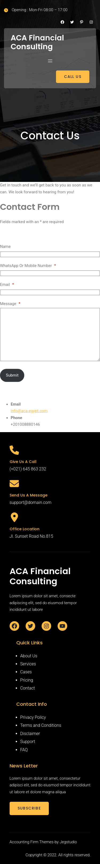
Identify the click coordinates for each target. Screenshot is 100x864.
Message (10, 303)
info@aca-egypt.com (29, 410)
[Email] (50, 292)
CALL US (72, 76)
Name (5, 246)
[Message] (50, 334)
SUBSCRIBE (29, 808)
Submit (12, 375)
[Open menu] (50, 61)
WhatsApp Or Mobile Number (28, 265)
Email (7, 284)
